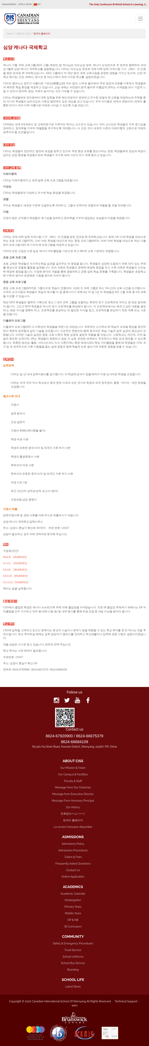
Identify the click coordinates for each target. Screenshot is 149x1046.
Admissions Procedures (73, 850)
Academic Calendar (73, 893)
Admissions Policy (73, 843)
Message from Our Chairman (73, 787)
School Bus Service (73, 963)
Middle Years (73, 913)
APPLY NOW (25, 4)
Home (10, 33)
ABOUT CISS (23, 33)
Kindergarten (73, 900)
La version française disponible (73, 826)
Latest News (73, 986)
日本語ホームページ (73, 813)
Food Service (73, 950)
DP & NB (73, 919)
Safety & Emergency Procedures (73, 943)
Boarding (73, 969)
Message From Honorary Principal (73, 800)
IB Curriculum (72, 926)
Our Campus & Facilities (73, 774)
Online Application (73, 876)
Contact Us (73, 870)
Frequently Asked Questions (73, 863)
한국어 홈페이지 (41, 33)
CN (37, 4)
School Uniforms (73, 956)
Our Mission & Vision (73, 767)
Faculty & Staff (73, 781)
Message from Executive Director (73, 794)
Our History (73, 807)
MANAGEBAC (9, 4)
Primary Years (72, 906)
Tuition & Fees (73, 857)
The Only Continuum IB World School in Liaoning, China (118, 4)
